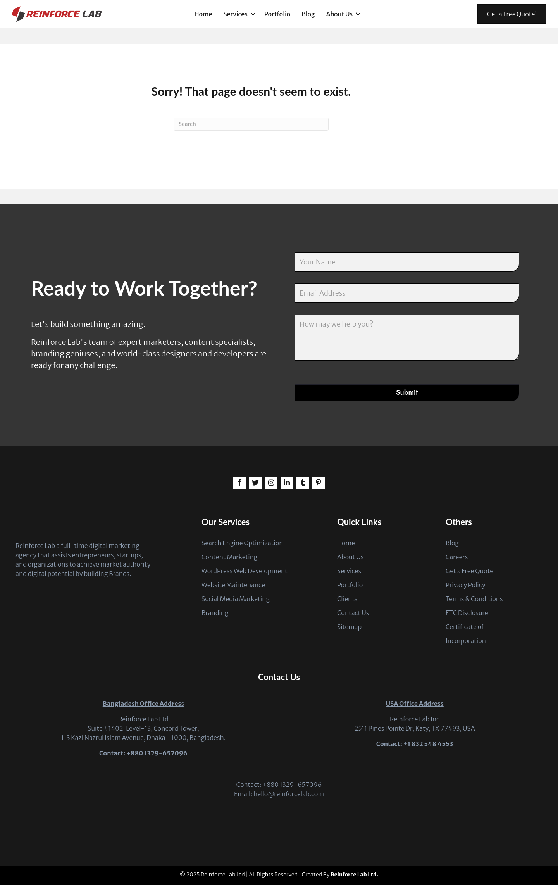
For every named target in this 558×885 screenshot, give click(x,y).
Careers (457, 557)
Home (203, 14)
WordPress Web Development (245, 571)
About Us (339, 14)
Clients (347, 599)
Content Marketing (229, 557)
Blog (308, 14)
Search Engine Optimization (242, 543)
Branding (215, 613)
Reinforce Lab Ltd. (354, 874)
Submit (407, 392)
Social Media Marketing (236, 599)
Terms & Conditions (474, 599)
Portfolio (277, 14)
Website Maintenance (233, 585)
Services (236, 14)
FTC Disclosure (467, 613)
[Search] (251, 124)
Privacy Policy (465, 585)
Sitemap (349, 627)
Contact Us (353, 613)
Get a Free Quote (469, 571)
